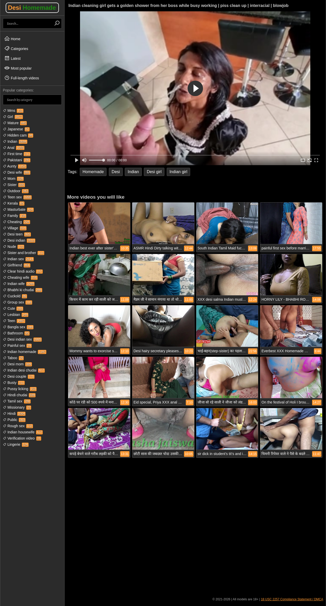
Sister (14, 185)
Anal (13, 148)
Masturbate (18, 209)
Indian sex (18, 259)
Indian (15, 141)
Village (15, 228)
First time (16, 154)
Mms (13, 110)
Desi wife (16, 172)
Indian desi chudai (24, 370)
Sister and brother (23, 253)
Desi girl (154, 172)
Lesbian (15, 315)
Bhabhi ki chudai (22, 290)
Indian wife (18, 284)
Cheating (16, 222)
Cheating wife (20, 277)
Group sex (17, 302)
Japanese (16, 129)
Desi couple (18, 376)
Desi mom (17, 364)
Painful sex (17, 345)
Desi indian (19, 240)
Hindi (14, 413)
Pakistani (16, 160)
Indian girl (178, 172)
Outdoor (16, 191)
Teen (14, 321)
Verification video (22, 438)
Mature (15, 123)
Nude (13, 247)
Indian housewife (23, 432)
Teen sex (17, 197)
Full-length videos (21, 78)
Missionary (17, 407)
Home (12, 38)
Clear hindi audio (23, 271)
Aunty (15, 166)
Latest (12, 58)
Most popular (18, 68)
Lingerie (16, 444)
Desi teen (17, 234)
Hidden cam (18, 135)
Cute (13, 308)
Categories (16, 48)
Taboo (13, 358)
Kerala (13, 203)
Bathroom (16, 333)
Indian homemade (24, 352)
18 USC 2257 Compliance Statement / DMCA (292, 599)
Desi (32, 7)
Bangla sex (18, 327)
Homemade (93, 172)
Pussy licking (20, 389)
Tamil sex (17, 401)
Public (14, 420)
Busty (14, 383)
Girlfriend (16, 265)
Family (14, 216)
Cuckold (15, 296)
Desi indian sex (22, 339)
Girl (13, 117)
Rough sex (18, 426)
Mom (13, 178)
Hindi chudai (19, 395)
